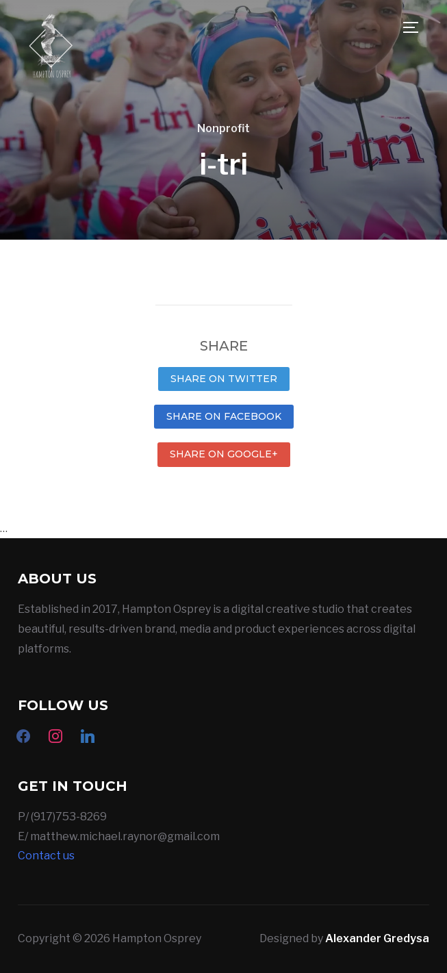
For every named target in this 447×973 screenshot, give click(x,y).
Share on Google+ (224, 454)
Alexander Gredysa (377, 938)
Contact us (46, 855)
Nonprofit (223, 128)
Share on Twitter (223, 378)
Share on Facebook (223, 416)
